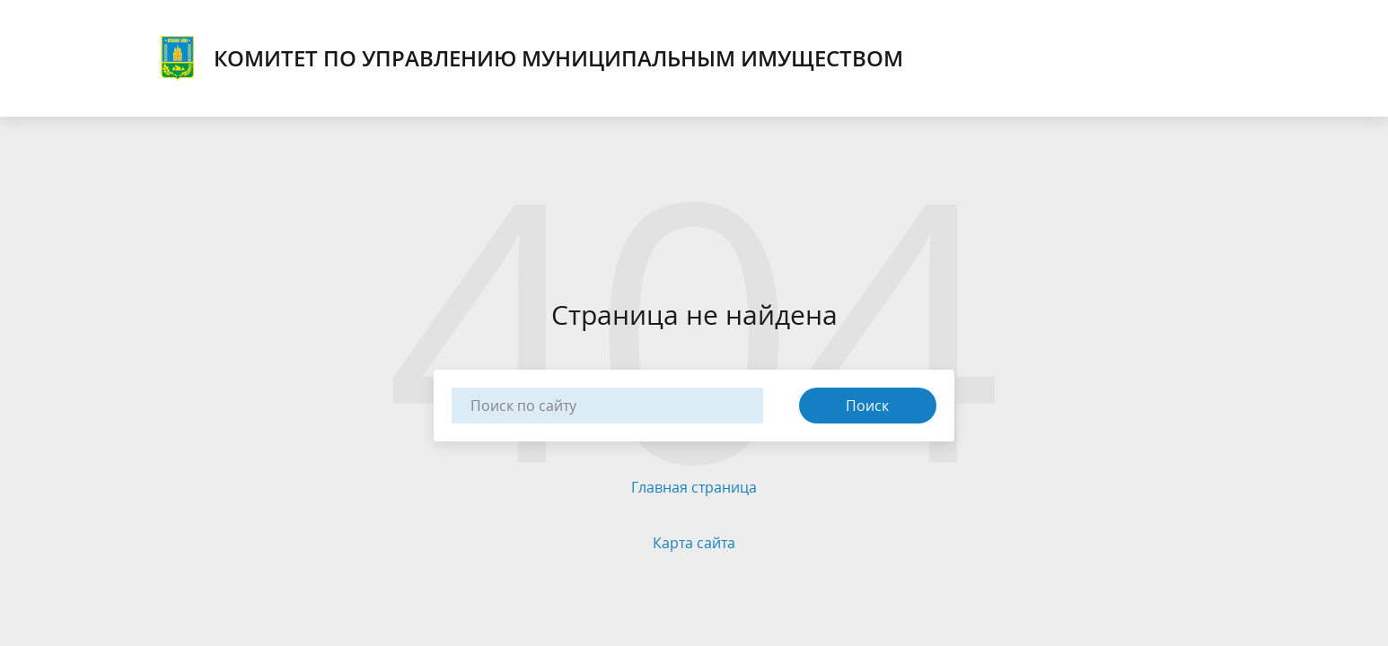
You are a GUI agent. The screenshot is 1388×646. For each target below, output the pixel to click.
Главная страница (694, 487)
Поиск (867, 405)
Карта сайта (694, 543)
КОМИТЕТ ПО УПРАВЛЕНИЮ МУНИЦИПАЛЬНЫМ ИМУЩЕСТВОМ (529, 58)
